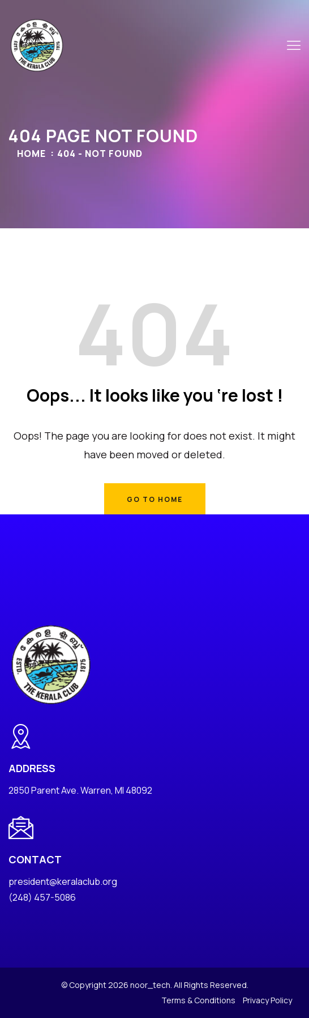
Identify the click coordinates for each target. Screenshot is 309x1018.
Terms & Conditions (198, 1000)
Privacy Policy (267, 1000)
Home (31, 153)
